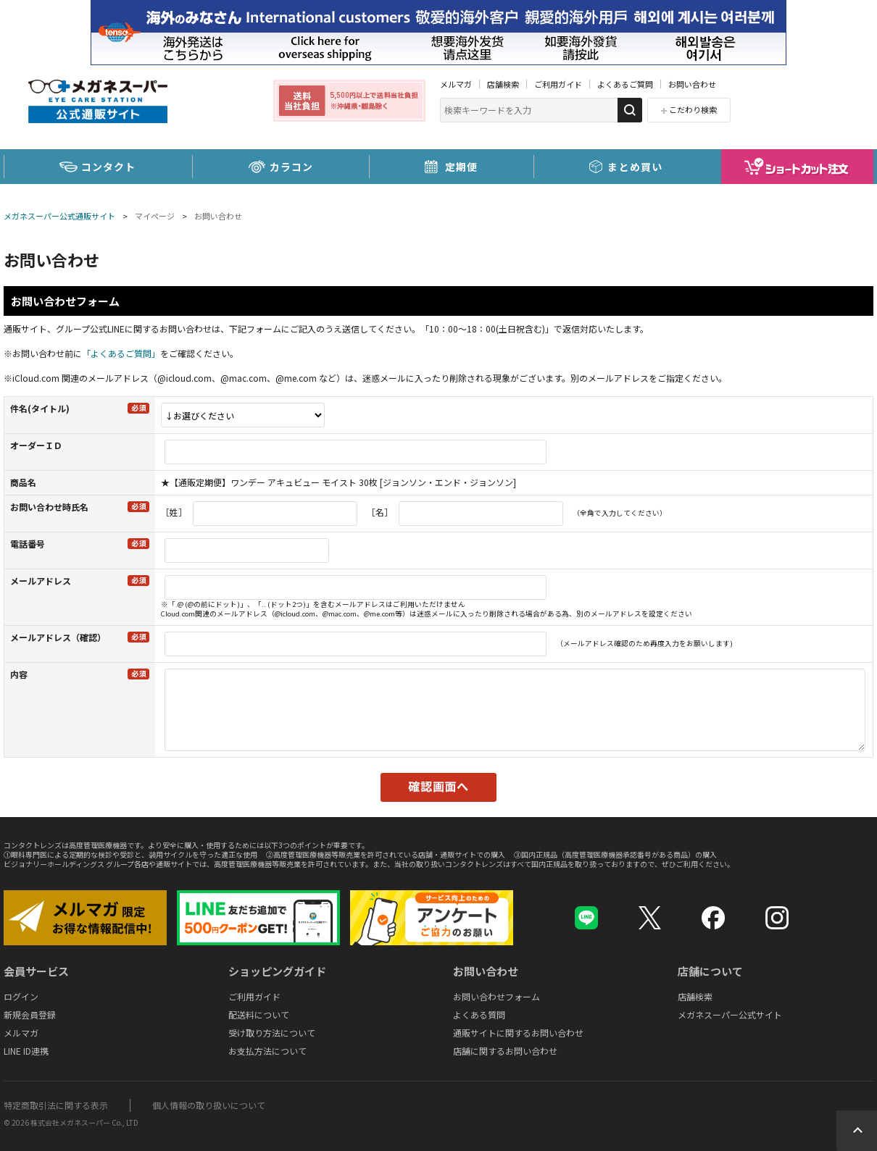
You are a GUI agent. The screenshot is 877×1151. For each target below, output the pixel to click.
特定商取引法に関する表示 (56, 1105)
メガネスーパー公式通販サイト (59, 216)
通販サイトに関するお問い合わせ (518, 1032)
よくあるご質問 (625, 84)
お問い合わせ (692, 84)
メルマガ (456, 84)
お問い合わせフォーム (496, 996)
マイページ (155, 216)
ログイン (21, 996)
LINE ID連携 (26, 1051)
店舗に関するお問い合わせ (505, 1051)
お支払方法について (267, 1051)
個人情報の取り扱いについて (208, 1105)
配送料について (258, 1014)
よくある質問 (479, 1014)
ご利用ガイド (558, 84)
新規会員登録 (30, 1014)
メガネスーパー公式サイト (730, 1014)
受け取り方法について (271, 1032)
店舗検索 (503, 84)
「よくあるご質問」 (121, 353)
